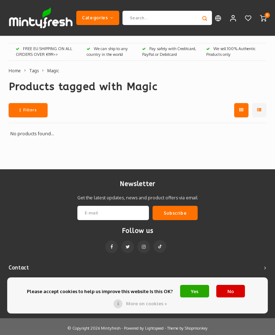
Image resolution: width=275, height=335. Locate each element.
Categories (98, 17)
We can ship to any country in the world (107, 51)
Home (15, 70)
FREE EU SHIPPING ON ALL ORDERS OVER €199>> (44, 51)
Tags (34, 70)
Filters (28, 109)
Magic (53, 70)
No (230, 291)
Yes (194, 291)
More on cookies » (146, 303)
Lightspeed (154, 328)
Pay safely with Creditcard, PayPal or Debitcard (169, 51)
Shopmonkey (196, 328)
